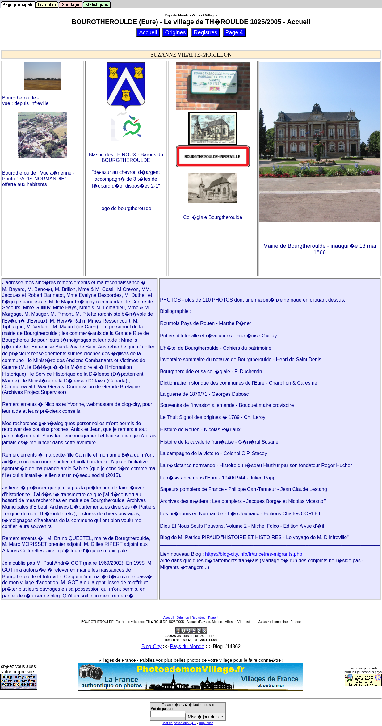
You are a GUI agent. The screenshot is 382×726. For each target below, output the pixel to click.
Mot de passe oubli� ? (179, 723)
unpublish (206, 723)
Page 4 (213, 617)
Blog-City (151, 646)
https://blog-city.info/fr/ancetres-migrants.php (253, 554)
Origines (183, 617)
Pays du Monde (187, 646)
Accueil (168, 617)
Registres (198, 617)
